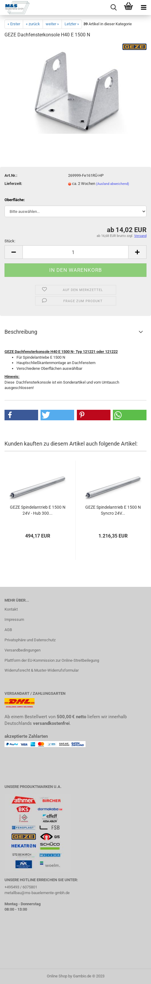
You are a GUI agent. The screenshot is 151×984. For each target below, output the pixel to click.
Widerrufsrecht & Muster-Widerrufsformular (42, 670)
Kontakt (11, 609)
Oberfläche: (15, 200)
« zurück (33, 24)
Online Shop (57, 976)
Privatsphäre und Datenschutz (30, 640)
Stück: (10, 241)
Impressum (14, 619)
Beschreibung (21, 332)
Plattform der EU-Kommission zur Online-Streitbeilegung (52, 660)
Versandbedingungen (23, 650)
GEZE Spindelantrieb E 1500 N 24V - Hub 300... (37, 510)
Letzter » (72, 24)
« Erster (14, 24)
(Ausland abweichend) (112, 184)
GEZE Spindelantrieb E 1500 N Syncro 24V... (113, 510)
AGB (8, 629)
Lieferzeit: (13, 183)
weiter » (52, 24)
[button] (21, 415)
